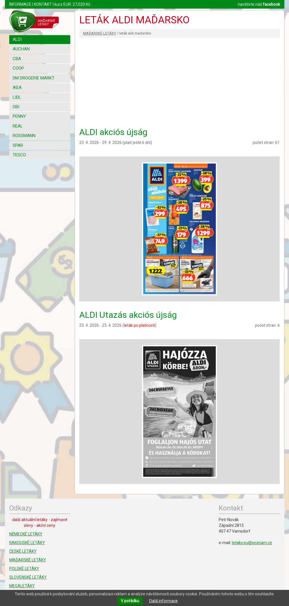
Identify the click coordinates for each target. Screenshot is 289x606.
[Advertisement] (179, 81)
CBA (17, 58)
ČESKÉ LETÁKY (23, 551)
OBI (16, 106)
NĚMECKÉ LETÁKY (25, 534)
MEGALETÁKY (22, 586)
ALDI (17, 39)
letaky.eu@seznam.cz (252, 542)
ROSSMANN (24, 135)
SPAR (18, 145)
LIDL (17, 97)
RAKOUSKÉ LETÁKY (27, 542)
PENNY (19, 116)
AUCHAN (21, 49)
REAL (18, 126)
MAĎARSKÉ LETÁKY (99, 33)
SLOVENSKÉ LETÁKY (28, 577)
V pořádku (130, 601)
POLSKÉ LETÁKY (24, 568)
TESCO (19, 154)
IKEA (17, 87)
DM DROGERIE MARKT (33, 78)
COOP (18, 68)
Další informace (163, 601)
